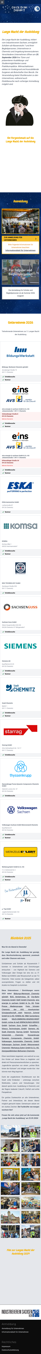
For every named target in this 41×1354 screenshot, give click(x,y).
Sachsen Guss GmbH (18, 1025)
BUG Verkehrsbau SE (19, 997)
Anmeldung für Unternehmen (13, 1328)
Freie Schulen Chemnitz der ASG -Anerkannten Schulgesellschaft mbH (20, 1009)
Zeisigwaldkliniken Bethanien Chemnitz (18, 1051)
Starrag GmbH (22, 1032)
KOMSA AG (19, 1016)
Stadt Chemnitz (8, 1032)
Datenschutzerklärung (10, 1350)
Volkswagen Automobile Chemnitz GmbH (20, 1041)
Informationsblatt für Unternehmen (20, 250)
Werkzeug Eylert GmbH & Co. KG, (25, 1048)
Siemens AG (33, 1028)
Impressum (6, 1346)
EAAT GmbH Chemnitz (25, 1000)
